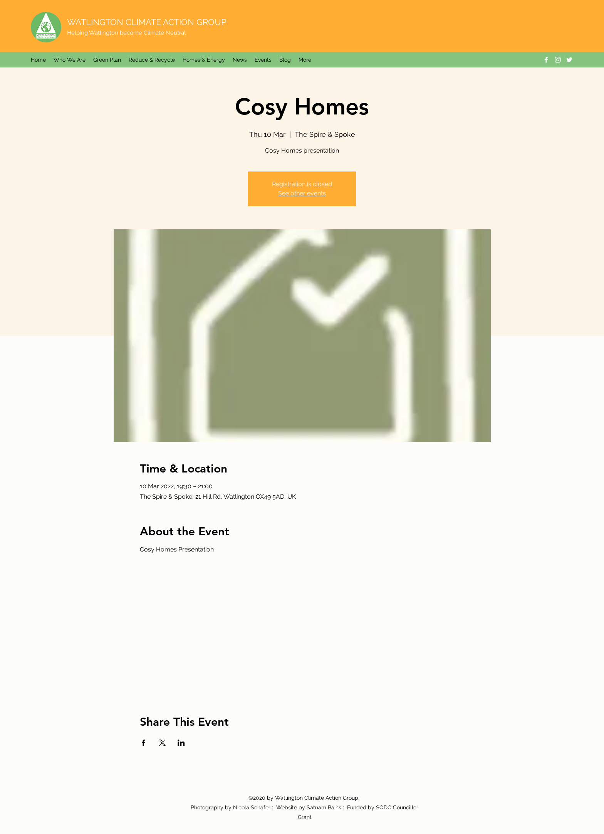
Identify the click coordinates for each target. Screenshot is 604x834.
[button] (240, 60)
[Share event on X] (162, 743)
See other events (302, 193)
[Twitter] (569, 60)
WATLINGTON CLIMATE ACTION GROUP (146, 22)
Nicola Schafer (251, 807)
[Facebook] (546, 60)
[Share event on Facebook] (143, 743)
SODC (383, 807)
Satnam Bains (324, 807)
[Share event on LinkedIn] (181, 743)
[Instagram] (558, 60)
